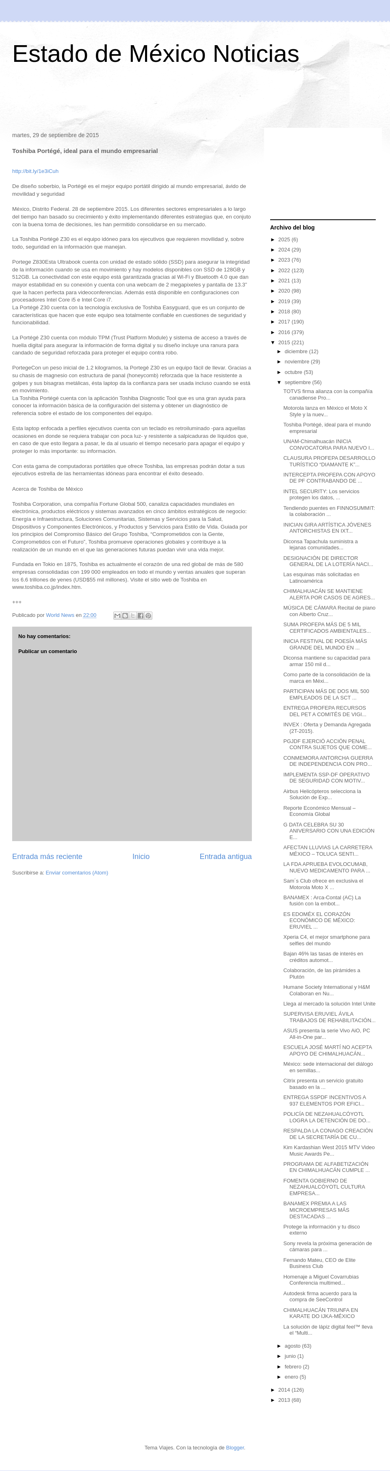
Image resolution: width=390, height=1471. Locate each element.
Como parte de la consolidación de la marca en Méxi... (326, 677)
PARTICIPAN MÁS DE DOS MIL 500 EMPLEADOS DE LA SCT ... (326, 694)
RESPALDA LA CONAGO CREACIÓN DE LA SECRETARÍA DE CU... (328, 1134)
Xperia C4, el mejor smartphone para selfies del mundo (326, 940)
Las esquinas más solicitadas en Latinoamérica (321, 577)
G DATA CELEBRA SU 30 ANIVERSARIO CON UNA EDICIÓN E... (328, 831)
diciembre (297, 351)
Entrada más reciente (47, 856)
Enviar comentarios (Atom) (77, 873)
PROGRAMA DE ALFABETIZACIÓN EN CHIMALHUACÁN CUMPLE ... (326, 1167)
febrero (294, 1367)
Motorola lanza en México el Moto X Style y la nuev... (325, 411)
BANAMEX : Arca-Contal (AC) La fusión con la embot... (322, 900)
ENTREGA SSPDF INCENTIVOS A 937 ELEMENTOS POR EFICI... (324, 1100)
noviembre (298, 361)
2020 (285, 291)
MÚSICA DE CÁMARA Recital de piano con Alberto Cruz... (329, 611)
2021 (285, 281)
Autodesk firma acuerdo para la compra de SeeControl (320, 1296)
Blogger (235, 1448)
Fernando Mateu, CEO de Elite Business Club (319, 1263)
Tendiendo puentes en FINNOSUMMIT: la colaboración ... (329, 511)
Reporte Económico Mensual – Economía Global (319, 811)
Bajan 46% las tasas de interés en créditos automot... (323, 957)
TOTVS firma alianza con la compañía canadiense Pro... (327, 394)
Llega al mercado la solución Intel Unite (329, 1004)
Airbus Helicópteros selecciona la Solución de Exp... (322, 794)
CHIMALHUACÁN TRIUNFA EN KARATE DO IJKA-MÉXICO (320, 1313)
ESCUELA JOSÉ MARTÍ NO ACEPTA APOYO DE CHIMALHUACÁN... (327, 1050)
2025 (285, 239)
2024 (285, 250)
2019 (285, 301)
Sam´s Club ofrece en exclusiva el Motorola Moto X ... (323, 884)
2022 (285, 270)
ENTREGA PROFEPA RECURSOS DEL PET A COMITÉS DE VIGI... (324, 711)
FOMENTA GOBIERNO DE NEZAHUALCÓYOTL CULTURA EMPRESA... (324, 1187)
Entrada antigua (226, 856)
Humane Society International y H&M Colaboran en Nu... (326, 990)
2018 (285, 311)
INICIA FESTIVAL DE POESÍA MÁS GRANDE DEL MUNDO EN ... (325, 644)
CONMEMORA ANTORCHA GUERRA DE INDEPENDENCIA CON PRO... (328, 761)
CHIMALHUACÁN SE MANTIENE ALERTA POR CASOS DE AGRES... (329, 594)
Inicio (141, 856)
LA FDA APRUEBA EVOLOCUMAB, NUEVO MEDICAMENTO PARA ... (326, 867)
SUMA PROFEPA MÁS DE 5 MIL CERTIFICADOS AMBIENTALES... (326, 627)
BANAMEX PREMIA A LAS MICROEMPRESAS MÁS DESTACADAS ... (316, 1209)
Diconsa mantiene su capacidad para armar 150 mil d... (326, 661)
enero (292, 1377)
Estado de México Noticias (155, 53)
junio (291, 1356)
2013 (285, 1400)
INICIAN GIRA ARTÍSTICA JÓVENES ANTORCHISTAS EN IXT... (327, 528)
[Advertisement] (195, 101)
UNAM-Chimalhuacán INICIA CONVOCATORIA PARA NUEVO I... (328, 444)
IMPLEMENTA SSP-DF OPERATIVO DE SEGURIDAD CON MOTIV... (326, 778)
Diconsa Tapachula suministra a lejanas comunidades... (320, 544)
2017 (285, 322)
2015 (285, 342)
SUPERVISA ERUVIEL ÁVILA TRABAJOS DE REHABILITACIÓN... (329, 1017)
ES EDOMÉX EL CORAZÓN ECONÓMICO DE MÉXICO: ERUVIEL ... (319, 920)
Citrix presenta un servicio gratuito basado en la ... (323, 1084)
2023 (285, 260)
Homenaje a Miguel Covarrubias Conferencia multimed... (321, 1280)
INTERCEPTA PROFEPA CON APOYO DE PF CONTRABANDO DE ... (329, 478)
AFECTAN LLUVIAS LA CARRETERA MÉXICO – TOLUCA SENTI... (327, 850)
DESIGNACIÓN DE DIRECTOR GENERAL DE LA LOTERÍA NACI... (328, 561)
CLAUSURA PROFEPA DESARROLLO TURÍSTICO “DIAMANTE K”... (329, 461)
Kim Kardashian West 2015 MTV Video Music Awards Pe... (329, 1150)
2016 (285, 332)
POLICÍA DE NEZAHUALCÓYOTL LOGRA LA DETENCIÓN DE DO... (326, 1117)
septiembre (298, 382)
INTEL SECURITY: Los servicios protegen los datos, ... (321, 494)
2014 (285, 1390)
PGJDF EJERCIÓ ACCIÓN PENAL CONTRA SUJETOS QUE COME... (327, 744)
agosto (293, 1346)
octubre (294, 372)
